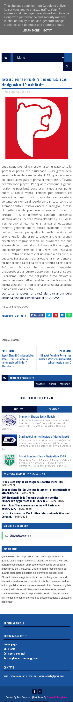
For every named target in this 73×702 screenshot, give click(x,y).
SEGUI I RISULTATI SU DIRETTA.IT (36, 398)
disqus (52, 384)
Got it (47, 30)
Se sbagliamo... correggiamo (21, 658)
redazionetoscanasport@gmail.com (46, 676)
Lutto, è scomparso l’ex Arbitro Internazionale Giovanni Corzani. (35, 515)
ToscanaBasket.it (18, 536)
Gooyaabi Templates (57, 697)
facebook (65, 384)
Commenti (54, 410)
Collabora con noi (14, 654)
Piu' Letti (19, 410)
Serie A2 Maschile (19, 92)
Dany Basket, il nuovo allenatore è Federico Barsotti (44, 437)
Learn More (31, 30)
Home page (10, 645)
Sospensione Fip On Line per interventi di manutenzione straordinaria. (36, 491)
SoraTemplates (24, 697)
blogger (40, 384)
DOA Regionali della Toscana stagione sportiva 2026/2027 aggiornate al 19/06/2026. (30, 499)
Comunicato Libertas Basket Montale (37, 417)
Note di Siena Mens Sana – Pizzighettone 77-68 (42, 457)
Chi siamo (9, 649)
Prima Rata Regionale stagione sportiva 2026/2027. (33, 482)
